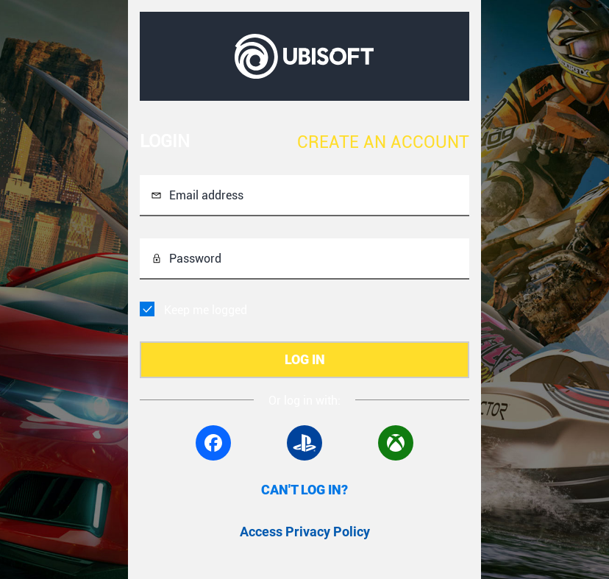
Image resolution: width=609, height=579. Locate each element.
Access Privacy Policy (305, 531)
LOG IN (305, 359)
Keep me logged (205, 310)
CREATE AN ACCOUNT (383, 142)
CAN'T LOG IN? (304, 489)
